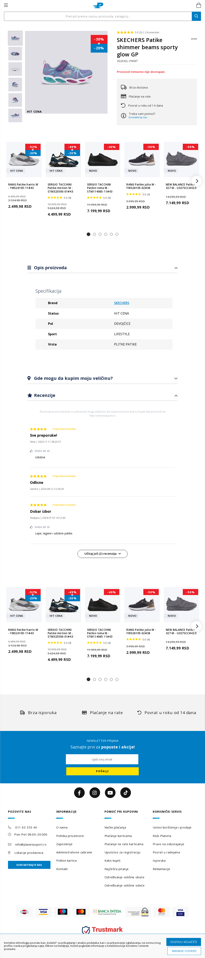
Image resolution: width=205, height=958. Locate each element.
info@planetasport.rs (30, 844)
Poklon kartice (66, 860)
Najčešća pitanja (117, 869)
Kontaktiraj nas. (138, 117)
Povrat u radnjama (166, 852)
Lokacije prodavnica (28, 853)
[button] (88, 234)
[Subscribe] (102, 771)
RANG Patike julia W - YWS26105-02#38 (141, 186)
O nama (61, 827)
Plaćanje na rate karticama (124, 844)
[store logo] (98, 5)
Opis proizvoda (50, 267)
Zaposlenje (64, 844)
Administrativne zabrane (74, 852)
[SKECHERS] (194, 41)
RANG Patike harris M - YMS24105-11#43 (23, 186)
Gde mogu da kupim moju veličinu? (73, 378)
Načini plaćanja (115, 827)
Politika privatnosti (70, 836)
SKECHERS (121, 303)
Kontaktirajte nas (29, 865)
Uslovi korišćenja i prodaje (172, 827)
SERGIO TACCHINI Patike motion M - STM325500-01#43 (60, 188)
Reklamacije (161, 869)
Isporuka (159, 860)
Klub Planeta (162, 836)
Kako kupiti (113, 860)
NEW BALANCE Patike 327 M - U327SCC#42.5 (181, 186)
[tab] (102, 267)
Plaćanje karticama (118, 836)
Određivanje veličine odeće (125, 885)
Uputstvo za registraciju (122, 852)
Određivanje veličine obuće (125, 877)
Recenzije (44, 395)
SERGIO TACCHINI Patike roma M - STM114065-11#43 (100, 188)
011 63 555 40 (26, 827)
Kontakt (62, 869)
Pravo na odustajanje (168, 844)
